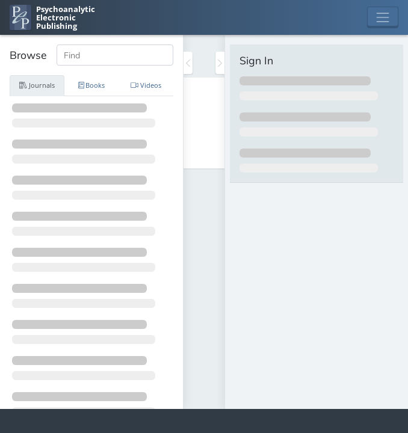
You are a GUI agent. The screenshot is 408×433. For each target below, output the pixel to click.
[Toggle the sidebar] (188, 63)
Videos (146, 85)
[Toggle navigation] (382, 17)
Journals (37, 85)
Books (91, 85)
